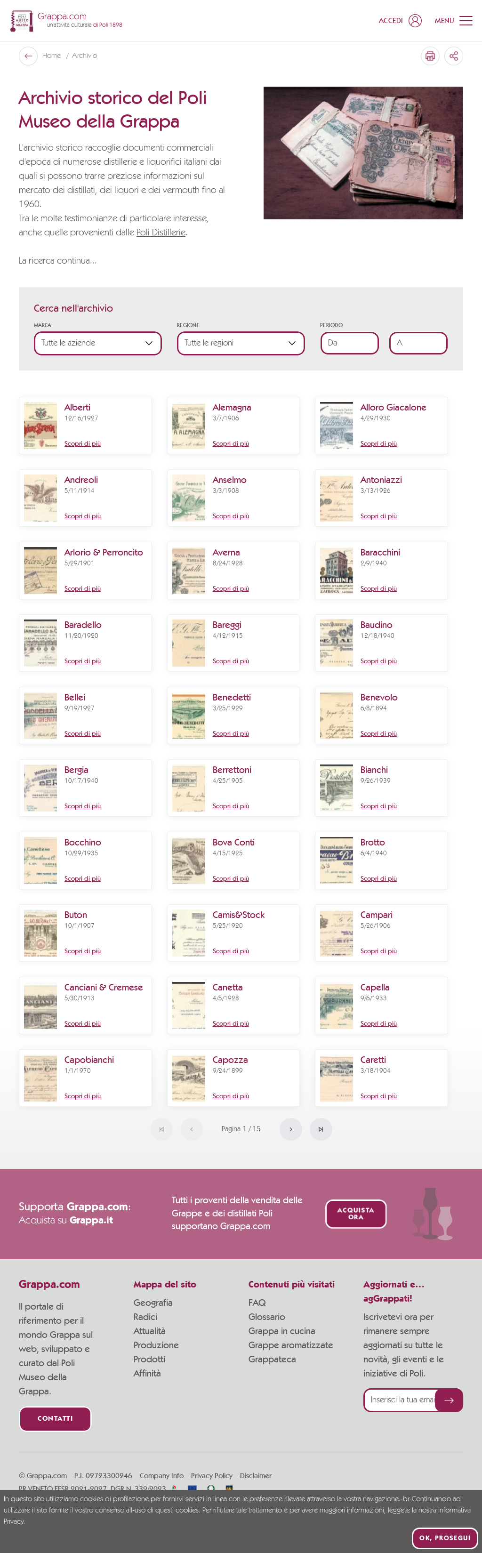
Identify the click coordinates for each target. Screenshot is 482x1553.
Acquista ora (355, 1214)
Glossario (267, 1317)
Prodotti (149, 1359)
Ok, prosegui (445, 1538)
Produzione (156, 1345)
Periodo (331, 325)
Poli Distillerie (161, 233)
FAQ (257, 1303)
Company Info (162, 1476)
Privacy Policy (212, 1476)
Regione (188, 325)
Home (52, 56)
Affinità (147, 1373)
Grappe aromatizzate (291, 1345)
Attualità (150, 1331)
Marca (42, 325)
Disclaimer (256, 1476)
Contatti (55, 1419)
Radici (145, 1317)
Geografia (153, 1303)
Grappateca (272, 1359)
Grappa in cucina (282, 1331)
